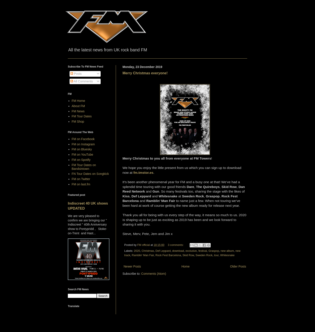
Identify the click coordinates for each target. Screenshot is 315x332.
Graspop (213, 250)
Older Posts (238, 266)
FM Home (78, 101)
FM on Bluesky (82, 149)
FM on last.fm (81, 184)
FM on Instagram (83, 144)
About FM (78, 106)
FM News (78, 111)
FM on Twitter (81, 179)
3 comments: (176, 245)
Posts (76, 73)
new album (227, 250)
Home (185, 266)
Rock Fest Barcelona (168, 255)
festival (202, 250)
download (178, 250)
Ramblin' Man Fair (143, 255)
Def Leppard (163, 250)
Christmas (148, 250)
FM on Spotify (81, 160)
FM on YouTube (82, 154)
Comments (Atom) (153, 273)
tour (216, 255)
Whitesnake (227, 255)
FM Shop (78, 121)
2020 (137, 250)
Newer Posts (132, 266)
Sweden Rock (204, 255)
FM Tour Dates (82, 116)
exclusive (191, 250)
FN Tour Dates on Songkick (90, 174)
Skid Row (188, 255)
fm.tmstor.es (143, 172)
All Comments (81, 81)
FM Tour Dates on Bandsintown (84, 166)
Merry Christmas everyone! (145, 73)
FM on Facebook (83, 139)
